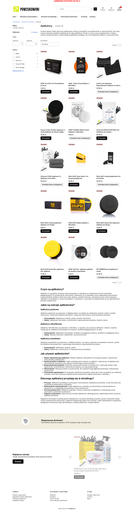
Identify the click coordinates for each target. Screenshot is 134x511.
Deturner (18, 60)
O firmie (89, 497)
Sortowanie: (44, 40)
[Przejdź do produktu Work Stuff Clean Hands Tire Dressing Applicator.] (80, 159)
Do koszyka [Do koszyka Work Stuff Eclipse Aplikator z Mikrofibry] (74, 231)
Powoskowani (16, 22)
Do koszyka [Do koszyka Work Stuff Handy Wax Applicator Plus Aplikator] (46, 277)
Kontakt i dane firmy (93, 495)
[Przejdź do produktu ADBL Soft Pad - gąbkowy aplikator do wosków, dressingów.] (80, 251)
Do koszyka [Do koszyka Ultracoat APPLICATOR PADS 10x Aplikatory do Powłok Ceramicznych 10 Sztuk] (102, 138)
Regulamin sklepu (18, 500)
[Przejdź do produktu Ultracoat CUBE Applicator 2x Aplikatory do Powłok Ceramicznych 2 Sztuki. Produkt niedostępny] (53, 159)
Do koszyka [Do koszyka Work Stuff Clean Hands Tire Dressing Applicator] (74, 184)
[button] (95, 9)
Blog (88, 498)
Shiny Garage (20, 67)
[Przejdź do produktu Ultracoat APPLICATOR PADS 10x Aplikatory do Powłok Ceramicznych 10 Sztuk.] (108, 112)
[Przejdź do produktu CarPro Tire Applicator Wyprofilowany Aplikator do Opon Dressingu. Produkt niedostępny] (108, 66)
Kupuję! (18, 461)
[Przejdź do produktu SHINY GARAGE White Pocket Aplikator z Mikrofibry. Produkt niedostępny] (80, 112)
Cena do (29, 40)
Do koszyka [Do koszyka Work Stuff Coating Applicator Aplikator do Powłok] (46, 231)
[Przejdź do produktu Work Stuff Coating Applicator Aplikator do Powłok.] (53, 205)
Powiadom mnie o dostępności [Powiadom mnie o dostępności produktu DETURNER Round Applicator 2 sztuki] (108, 277)
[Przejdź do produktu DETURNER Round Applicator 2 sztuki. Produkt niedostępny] (108, 251)
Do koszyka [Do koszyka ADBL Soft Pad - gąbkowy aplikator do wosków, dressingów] (74, 277)
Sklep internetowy (66, 508)
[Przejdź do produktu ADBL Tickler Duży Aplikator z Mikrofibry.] (80, 66)
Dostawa (52, 497)
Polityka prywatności (19, 498)
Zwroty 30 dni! (54, 498)
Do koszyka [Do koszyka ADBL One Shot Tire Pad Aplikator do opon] (46, 92)
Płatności (53, 495)
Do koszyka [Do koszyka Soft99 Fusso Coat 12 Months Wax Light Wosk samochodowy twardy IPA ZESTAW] (79, 477)
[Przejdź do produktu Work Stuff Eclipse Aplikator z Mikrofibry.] (80, 205)
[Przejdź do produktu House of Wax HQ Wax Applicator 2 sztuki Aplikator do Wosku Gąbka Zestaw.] (53, 112)
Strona (114, 45)
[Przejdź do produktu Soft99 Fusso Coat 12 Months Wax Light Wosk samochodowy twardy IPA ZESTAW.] (95, 451)
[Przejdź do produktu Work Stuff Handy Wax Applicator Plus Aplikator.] (53, 251)
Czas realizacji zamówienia (58, 500)
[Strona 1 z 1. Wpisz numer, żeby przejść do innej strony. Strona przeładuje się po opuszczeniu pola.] (118, 45)
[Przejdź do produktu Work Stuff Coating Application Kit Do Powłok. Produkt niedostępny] (108, 159)
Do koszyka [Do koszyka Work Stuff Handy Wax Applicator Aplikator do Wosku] (102, 231)
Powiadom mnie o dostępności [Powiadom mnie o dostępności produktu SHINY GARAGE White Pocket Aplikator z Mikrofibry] (80, 138)
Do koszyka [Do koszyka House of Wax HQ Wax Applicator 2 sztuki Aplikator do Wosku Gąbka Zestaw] (46, 138)
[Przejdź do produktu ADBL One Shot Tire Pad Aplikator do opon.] (53, 66)
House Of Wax (20, 64)
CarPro (18, 57)
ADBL (17, 53)
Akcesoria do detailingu (28, 22)
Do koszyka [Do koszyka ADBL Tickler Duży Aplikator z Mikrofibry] (74, 92)
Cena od (15, 40)
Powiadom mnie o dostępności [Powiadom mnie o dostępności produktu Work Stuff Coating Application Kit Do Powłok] (108, 184)
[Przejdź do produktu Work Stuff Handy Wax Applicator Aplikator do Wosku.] (108, 205)
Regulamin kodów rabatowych (22, 497)
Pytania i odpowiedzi (19, 495)
